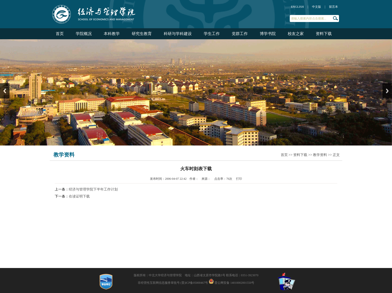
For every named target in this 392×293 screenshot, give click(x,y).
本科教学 (112, 34)
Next (387, 90)
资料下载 (324, 34)
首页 (60, 34)
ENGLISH (297, 6)
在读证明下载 (79, 196)
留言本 (333, 6)
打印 (239, 178)
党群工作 (240, 34)
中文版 (316, 6)
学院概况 (84, 34)
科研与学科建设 (178, 34)
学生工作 (212, 34)
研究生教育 (142, 34)
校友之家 (296, 34)
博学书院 (268, 34)
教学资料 (320, 155)
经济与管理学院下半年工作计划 (93, 189)
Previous (5, 90)
